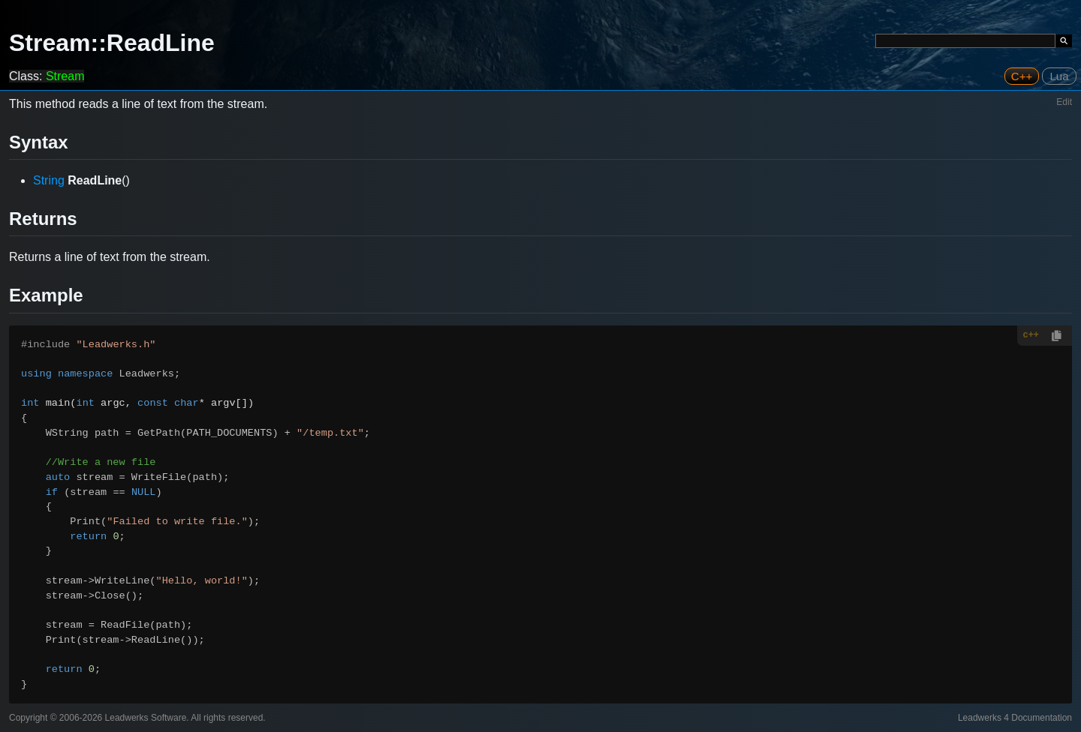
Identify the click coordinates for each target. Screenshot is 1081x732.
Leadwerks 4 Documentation (1015, 717)
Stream (65, 76)
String (49, 180)
